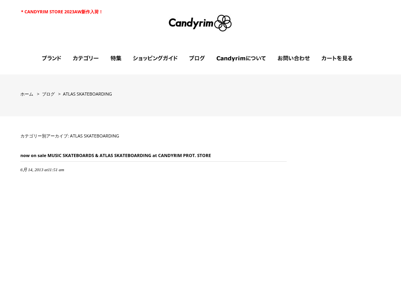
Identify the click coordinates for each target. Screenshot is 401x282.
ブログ (48, 94)
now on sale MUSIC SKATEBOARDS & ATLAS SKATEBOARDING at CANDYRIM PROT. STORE (115, 155)
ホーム (26, 94)
